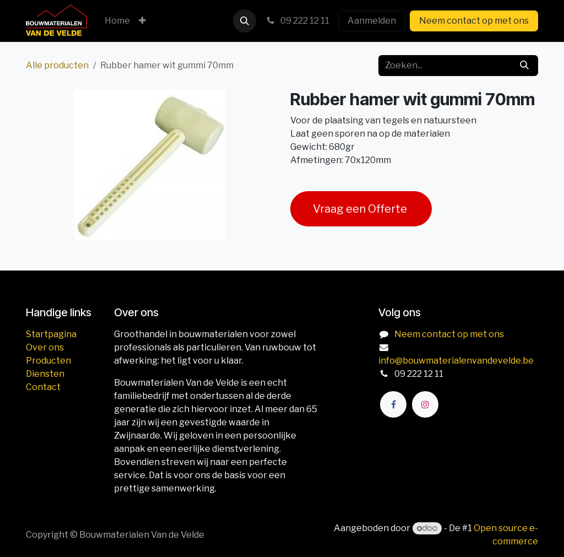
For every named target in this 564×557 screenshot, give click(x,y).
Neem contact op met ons (474, 20)
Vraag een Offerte (361, 208)
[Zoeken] (524, 65)
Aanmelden (372, 20)
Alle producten (57, 65)
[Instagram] (425, 404)
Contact (43, 387)
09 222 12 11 (297, 20)
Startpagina (51, 334)
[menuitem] (117, 21)
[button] (244, 21)
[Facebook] (393, 404)
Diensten (45, 374)
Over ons (45, 347)
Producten (48, 360)
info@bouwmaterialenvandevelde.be (456, 360)
